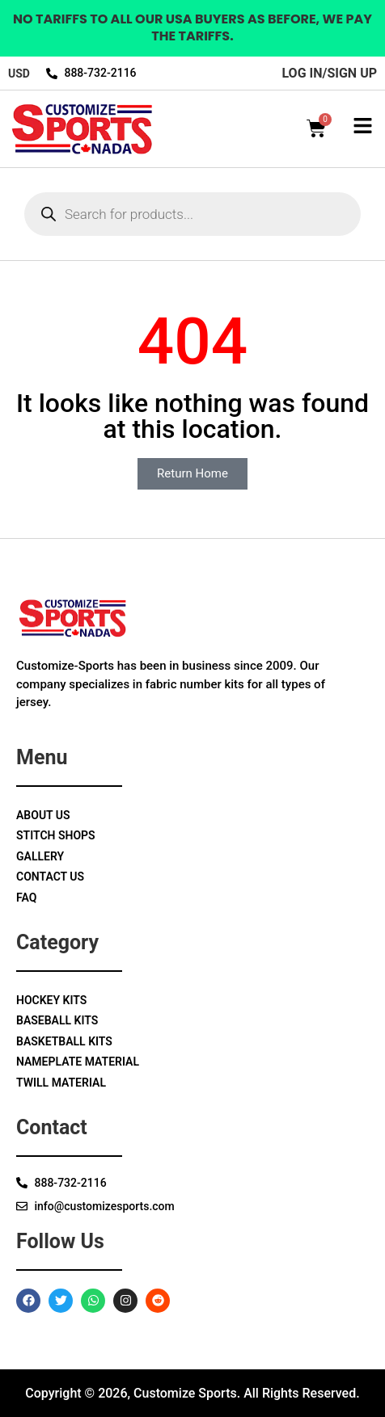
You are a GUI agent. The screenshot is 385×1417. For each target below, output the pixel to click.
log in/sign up (329, 73)
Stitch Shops (55, 835)
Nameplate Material (77, 1061)
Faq (26, 897)
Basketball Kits (64, 1041)
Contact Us (50, 876)
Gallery (40, 856)
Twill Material (61, 1082)
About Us (43, 815)
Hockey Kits (51, 1000)
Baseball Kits (57, 1020)
